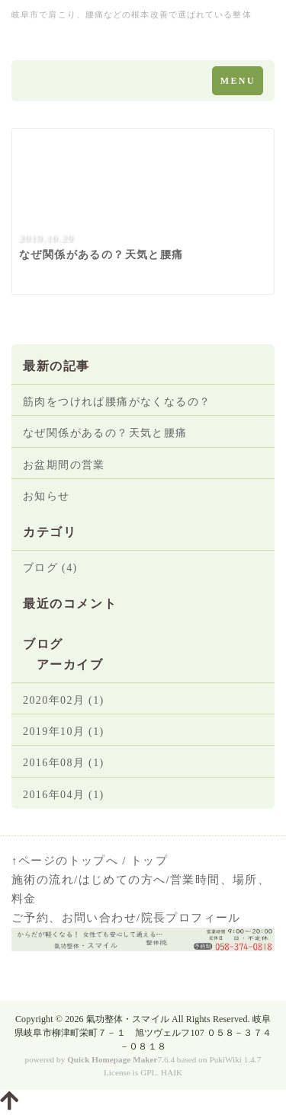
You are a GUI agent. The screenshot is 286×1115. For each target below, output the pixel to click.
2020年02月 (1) (63, 700)
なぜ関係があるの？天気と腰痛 (105, 433)
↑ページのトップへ (64, 861)
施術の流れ (42, 880)
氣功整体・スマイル (127, 1019)
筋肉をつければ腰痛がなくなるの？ (116, 401)
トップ (149, 861)
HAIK (171, 1072)
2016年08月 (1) (63, 762)
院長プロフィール (191, 918)
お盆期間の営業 (64, 465)
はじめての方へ (122, 880)
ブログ (43, 643)
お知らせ (46, 496)
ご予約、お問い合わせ (74, 918)
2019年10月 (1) (63, 731)
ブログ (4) (50, 567)
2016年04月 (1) (63, 794)
